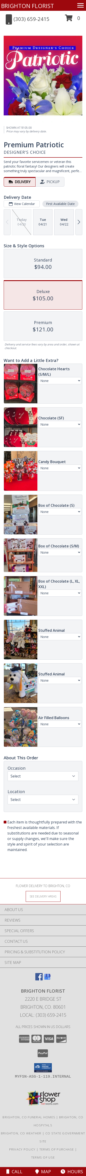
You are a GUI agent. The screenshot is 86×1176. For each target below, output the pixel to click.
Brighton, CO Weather (21, 1133)
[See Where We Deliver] (43, 896)
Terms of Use (43, 1157)
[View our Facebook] (39, 979)
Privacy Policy (22, 1149)
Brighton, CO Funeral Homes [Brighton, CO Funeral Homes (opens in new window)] (29, 1117)
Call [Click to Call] (14, 1171)
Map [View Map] (43, 1171)
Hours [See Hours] (72, 1171)
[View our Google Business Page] (47, 979)
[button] (72, 19)
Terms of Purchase (56, 1149)
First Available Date (60, 204)
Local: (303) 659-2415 (43, 1015)
